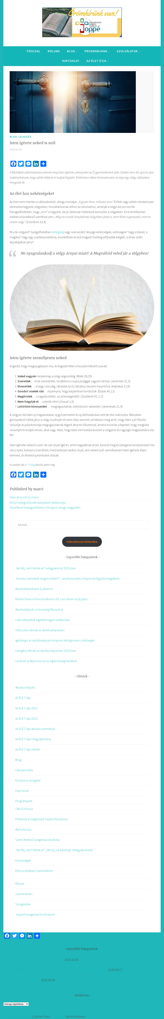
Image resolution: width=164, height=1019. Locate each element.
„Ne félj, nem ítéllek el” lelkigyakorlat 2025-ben (45, 568)
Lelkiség (25, 136)
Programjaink (96, 51)
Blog (71, 51)
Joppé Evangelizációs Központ (35, 914)
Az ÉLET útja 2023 (26, 718)
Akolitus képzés (25, 687)
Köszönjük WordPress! (17, 1016)
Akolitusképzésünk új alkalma (34, 589)
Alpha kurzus (23, 829)
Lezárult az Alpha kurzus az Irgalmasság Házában (46, 661)
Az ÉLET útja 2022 (26, 708)
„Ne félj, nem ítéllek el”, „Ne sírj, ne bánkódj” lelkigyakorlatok (54, 850)
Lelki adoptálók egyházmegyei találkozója (42, 620)
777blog (31, 464)
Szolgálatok (127, 51)
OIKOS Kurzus (24, 809)
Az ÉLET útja (96, 61)
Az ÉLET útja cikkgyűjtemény (33, 739)
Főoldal (33, 51)
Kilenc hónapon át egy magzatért (45, 507)
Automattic (58, 1016)
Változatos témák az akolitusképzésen (39, 630)
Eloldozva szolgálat (27, 780)
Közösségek (23, 860)
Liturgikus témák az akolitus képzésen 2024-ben (45, 651)
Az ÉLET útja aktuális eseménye (35, 729)
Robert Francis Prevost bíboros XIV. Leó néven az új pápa (51, 599)
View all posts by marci (24, 497)
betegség (57, 232)
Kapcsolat (70, 61)
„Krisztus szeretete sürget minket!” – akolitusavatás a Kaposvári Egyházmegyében (67, 578)
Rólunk (54, 51)
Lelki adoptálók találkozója (37, 502)
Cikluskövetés (24, 770)
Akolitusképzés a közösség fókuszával (39, 609)
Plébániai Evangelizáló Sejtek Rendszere (41, 819)
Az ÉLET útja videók (27, 749)
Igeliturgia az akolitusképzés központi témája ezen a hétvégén (55, 640)
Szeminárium (23, 894)
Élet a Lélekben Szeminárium (34, 871)
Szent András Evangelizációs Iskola (37, 840)
